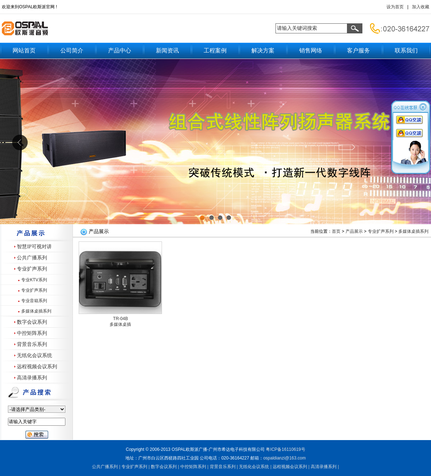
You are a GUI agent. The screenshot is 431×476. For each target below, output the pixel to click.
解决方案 (262, 50)
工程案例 (215, 50)
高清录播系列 (32, 377)
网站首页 (24, 50)
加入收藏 (420, 6)
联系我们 (406, 50)
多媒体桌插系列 (36, 311)
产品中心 (119, 50)
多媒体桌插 (120, 324)
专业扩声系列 (32, 269)
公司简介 (71, 50)
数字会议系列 (32, 322)
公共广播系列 (32, 257)
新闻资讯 (167, 50)
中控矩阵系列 (32, 333)
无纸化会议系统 (34, 355)
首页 (336, 231)
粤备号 (285, 449)
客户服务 (358, 50)
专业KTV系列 (34, 279)
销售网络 (310, 50)
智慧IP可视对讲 (34, 246)
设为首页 (395, 6)
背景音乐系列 (32, 344)
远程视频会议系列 (37, 366)
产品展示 (354, 231)
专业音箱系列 (34, 300)
